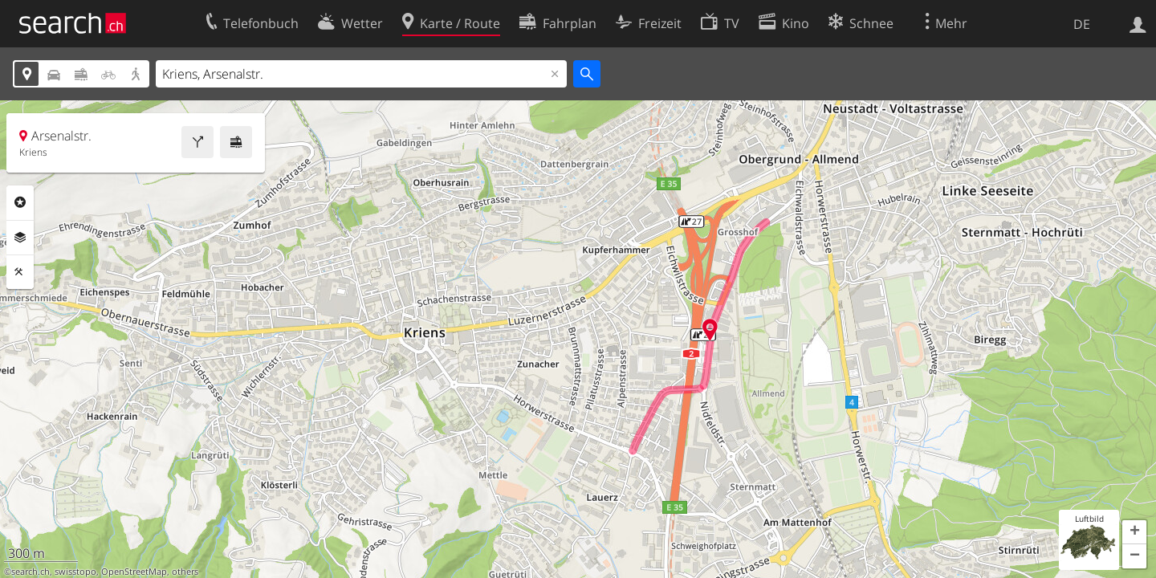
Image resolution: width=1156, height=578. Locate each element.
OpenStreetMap (134, 571)
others (185, 571)
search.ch (30, 571)
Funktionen (20, 272)
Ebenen (20, 237)
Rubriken (20, 202)
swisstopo (75, 571)
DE (1081, 24)
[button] (1134, 532)
